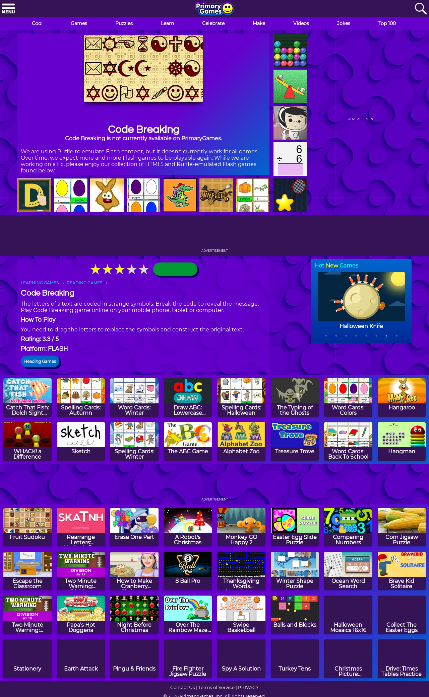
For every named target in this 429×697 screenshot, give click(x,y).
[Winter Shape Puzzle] (295, 571)
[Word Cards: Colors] (348, 397)
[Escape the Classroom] (27, 571)
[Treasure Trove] (295, 441)
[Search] (421, 8)
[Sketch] (81, 441)
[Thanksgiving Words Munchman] (241, 571)
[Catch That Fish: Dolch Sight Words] (27, 397)
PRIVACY (248, 687)
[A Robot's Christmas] (188, 527)
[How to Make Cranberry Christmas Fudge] (134, 571)
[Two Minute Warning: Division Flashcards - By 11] (81, 571)
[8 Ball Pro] (188, 571)
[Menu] (8, 8)
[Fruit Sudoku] (27, 527)
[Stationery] (27, 658)
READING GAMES (84, 282)
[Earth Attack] (81, 658)
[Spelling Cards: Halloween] (241, 397)
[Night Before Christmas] (134, 615)
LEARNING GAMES (40, 282)
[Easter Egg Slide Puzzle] (295, 527)
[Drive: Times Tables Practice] (402, 658)
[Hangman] (402, 441)
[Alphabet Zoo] (241, 441)
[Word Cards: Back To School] (348, 441)
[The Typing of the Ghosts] (295, 397)
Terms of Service (216, 687)
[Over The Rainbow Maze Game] (188, 615)
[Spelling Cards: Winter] (134, 441)
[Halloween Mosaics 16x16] (348, 615)
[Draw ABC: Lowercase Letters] (188, 397)
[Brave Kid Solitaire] (402, 571)
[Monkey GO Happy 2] (241, 527)
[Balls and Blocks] (295, 615)
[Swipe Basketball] (241, 615)
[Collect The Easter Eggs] (402, 615)
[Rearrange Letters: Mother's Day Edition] (81, 527)
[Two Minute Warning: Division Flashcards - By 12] (27, 615)
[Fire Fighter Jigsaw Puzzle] (188, 658)
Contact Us (182, 687)
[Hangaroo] (402, 397)
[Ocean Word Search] (348, 571)
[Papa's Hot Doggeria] (81, 615)
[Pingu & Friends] (134, 658)
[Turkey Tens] (295, 658)
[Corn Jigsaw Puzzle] (402, 527)
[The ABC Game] (188, 441)
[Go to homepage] (214, 9)
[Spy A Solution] (241, 658)
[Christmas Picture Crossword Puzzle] (348, 658)
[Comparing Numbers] (348, 527)
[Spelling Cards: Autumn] (81, 397)
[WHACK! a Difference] (27, 441)
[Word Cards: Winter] (134, 397)
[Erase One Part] (134, 527)
